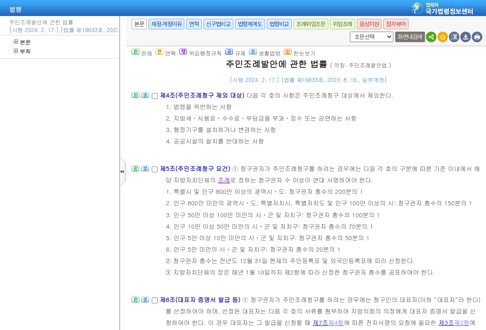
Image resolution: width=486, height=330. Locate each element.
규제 (235, 53)
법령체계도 (250, 24)
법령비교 (279, 24)
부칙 (22, 51)
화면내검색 (410, 36)
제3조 (446, 322)
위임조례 (342, 24)
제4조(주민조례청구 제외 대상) (203, 95)
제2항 (461, 322)
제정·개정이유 (166, 24)
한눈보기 (299, 53)
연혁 (194, 24)
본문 (22, 42)
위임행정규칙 (200, 53)
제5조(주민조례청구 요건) (196, 168)
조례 (224, 180)
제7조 (320, 322)
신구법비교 (218, 24)
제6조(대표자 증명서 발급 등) (201, 299)
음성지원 (369, 24)
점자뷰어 (395, 24)
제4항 (336, 322)
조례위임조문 (311, 24)
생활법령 (265, 53)
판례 (142, 53)
